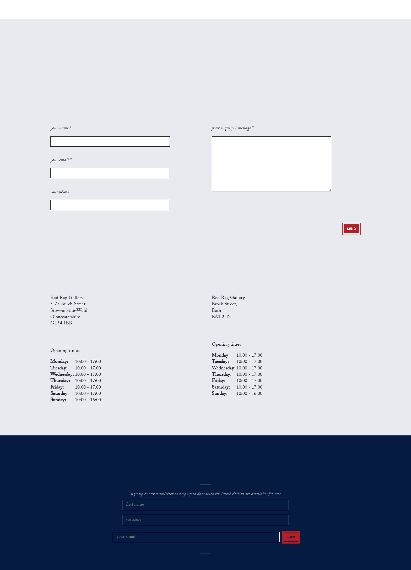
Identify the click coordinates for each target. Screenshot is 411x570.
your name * (60, 135)
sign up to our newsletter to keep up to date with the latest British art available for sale (205, 469)
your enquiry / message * (232, 135)
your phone (59, 175)
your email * (60, 155)
